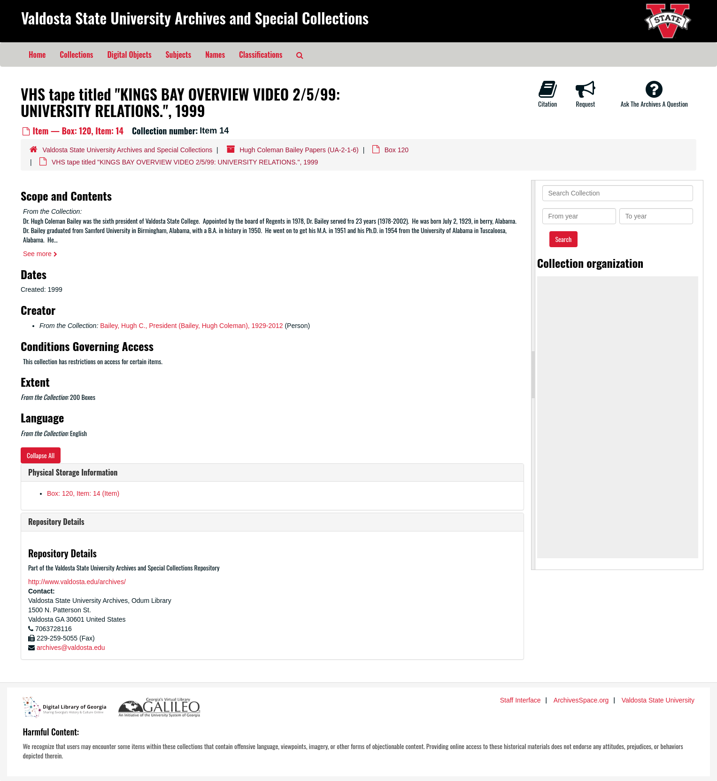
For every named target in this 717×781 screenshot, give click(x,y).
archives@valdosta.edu (71, 647)
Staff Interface (520, 700)
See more (40, 254)
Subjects (179, 54)
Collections (76, 54)
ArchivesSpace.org (581, 700)
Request (585, 94)
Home (37, 54)
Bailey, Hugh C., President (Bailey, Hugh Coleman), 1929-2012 (191, 325)
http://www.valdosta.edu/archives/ (77, 582)
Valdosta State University (658, 700)
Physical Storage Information (72, 472)
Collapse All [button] (40, 455)
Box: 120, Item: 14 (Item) (83, 493)
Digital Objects (129, 54)
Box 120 (397, 150)
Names (215, 54)
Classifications (260, 54)
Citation (547, 94)
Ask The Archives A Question (654, 94)
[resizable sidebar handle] (533, 374)
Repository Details (56, 521)
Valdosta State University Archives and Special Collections (195, 18)
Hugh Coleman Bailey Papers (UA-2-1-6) (299, 150)
